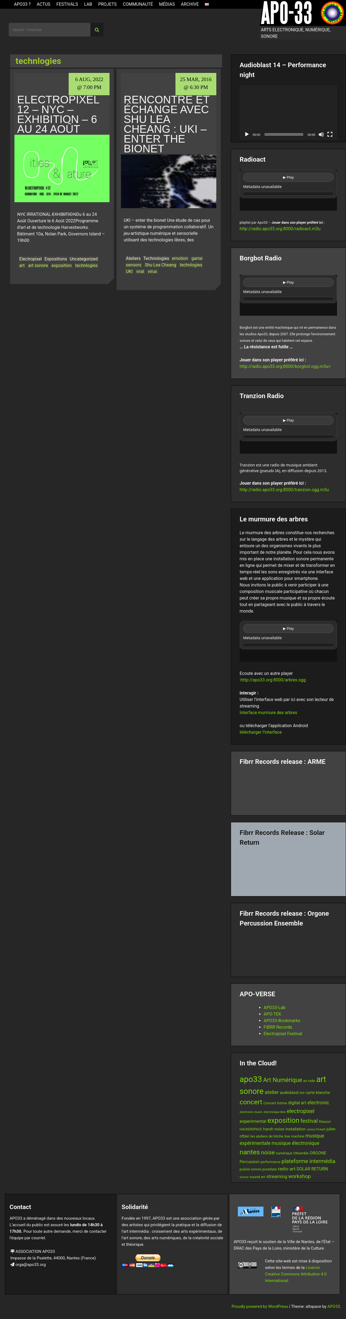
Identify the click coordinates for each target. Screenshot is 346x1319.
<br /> (288, 190)
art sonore (38, 265)
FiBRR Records (278, 1027)
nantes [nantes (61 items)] (250, 1152)
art (22, 265)
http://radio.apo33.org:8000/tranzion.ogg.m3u (284, 489)
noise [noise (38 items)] (268, 1152)
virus (152, 271)
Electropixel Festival (283, 1033)
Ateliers (133, 258)
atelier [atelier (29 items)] (272, 1092)
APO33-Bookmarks (282, 1020)
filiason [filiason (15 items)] (325, 1121)
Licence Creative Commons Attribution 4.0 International (296, 1274)
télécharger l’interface (261, 732)
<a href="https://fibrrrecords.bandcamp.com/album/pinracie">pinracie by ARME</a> (288, 788)
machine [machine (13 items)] (297, 1136)
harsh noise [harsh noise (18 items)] (273, 1129)
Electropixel (30, 259)
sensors (133, 265)
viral (140, 271)
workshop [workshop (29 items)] (299, 1176)
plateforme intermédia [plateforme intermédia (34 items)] (308, 1161)
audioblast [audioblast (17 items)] (289, 1092)
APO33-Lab (275, 1007)
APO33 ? (22, 4)
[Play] (247, 134)
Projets (107, 4)
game (197, 258)
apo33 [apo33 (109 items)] (251, 1079)
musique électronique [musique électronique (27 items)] (296, 1143)
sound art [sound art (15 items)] (257, 1177)
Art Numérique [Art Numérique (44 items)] (282, 1080)
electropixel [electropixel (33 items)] (300, 1111)
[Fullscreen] (330, 134)
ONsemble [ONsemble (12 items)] (301, 1153)
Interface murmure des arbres (268, 712)
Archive (190, 4)
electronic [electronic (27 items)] (318, 1102)
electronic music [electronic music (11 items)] (251, 1112)
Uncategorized (84, 259)
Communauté (138, 4)
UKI (129, 271)
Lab (88, 4)
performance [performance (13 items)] (271, 1162)
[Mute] (321, 134)
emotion (180, 258)
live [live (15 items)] (287, 1136)
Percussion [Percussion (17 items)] (250, 1161)
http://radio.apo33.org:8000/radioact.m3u (280, 228)
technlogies (86, 265)
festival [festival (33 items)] (309, 1121)
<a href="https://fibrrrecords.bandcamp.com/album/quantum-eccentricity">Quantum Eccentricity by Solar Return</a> (288, 869)
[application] (288, 112)
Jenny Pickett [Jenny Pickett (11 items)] (316, 1129)
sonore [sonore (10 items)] (244, 1177)
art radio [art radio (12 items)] (309, 1081)
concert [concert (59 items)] (251, 1102)
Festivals (67, 4)
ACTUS (43, 4)
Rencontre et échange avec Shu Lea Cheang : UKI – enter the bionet (167, 124)
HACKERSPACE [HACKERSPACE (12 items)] (251, 1129)
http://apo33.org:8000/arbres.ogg (273, 679)
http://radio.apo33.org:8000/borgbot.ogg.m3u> (285, 366)
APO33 (333, 1306)
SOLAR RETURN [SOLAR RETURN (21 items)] (312, 1169)
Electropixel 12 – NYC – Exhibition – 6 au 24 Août (58, 114)
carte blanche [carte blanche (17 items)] (318, 1092)
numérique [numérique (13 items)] (284, 1153)
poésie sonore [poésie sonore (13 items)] (251, 1169)
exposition (61, 265)
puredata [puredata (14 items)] (269, 1169)
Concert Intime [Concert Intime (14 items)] (275, 1103)
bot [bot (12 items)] (302, 1093)
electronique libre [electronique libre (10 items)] (274, 1112)
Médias (167, 4)
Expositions (55, 259)
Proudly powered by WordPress (260, 1306)
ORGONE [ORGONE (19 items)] (318, 1153)
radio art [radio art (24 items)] (287, 1169)
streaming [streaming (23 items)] (276, 1176)
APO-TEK (272, 1014)
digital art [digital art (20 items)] (297, 1102)
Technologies (156, 258)
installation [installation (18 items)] (296, 1129)
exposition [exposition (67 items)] (283, 1120)
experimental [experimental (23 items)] (253, 1121)
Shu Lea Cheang (160, 265)
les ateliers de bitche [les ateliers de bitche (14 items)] (266, 1136)
